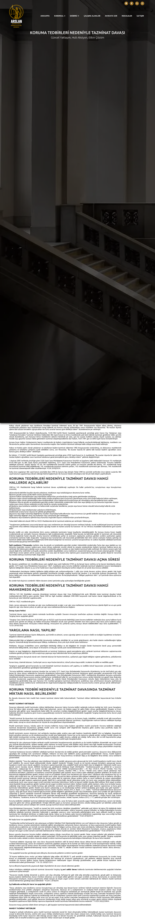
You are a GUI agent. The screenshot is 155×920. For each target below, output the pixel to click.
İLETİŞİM (140, 16)
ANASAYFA (45, 16)
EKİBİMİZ (74, 16)
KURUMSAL (59, 16)
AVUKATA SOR (111, 16)
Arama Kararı (20, 844)
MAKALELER (127, 16)
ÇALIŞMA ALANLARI (92, 16)
